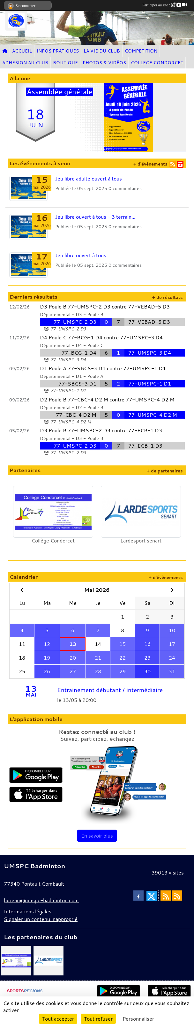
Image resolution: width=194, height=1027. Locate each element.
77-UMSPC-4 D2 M (152, 414)
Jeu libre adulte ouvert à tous (88, 178)
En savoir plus (97, 835)
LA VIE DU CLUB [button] (102, 51)
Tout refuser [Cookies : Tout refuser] (98, 1018)
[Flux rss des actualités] (165, 895)
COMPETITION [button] (141, 51)
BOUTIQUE (65, 63)
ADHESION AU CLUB (25, 63)
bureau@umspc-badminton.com (41, 900)
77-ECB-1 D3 (145, 445)
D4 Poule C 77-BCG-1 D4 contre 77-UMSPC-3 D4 (101, 337)
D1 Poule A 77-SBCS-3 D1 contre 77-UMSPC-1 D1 (103, 368)
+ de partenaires (165, 471)
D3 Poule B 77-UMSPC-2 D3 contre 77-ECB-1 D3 (101, 430)
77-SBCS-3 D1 (77, 383)
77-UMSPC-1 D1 (149, 383)
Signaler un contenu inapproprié (41, 919)
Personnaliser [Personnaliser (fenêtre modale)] (138, 1018)
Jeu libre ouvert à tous (80, 255)
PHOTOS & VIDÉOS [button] (104, 63)
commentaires (127, 188)
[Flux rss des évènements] (177, 895)
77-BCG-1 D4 (79, 352)
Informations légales (27, 911)
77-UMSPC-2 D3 (75, 321)
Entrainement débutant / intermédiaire (110, 690)
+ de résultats (167, 297)
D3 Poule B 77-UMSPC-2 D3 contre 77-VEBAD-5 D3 (105, 306)
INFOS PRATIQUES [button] (58, 51)
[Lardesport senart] (48, 959)
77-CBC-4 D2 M (76, 414)
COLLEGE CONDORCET (157, 63)
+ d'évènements (150, 164)
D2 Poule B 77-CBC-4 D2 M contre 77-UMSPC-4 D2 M (107, 399)
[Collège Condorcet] (16, 959)
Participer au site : (164, 5)
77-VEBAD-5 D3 (149, 321)
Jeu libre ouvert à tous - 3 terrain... (95, 216)
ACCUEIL (22, 51)
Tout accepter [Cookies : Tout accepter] (58, 1018)
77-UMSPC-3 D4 (149, 352)
